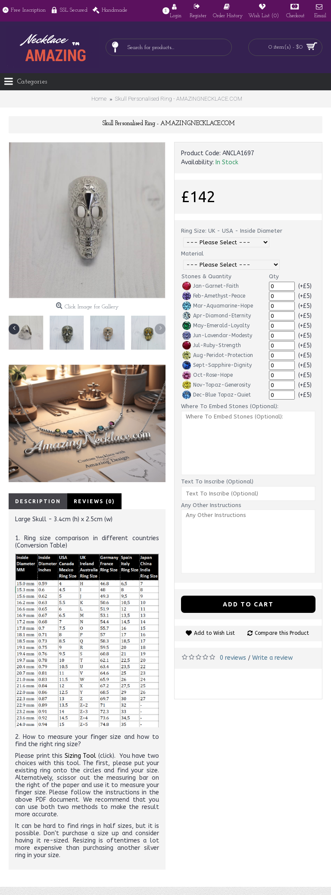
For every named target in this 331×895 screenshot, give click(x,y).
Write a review (272, 657)
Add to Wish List (214, 633)
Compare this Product (282, 633)
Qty (274, 276)
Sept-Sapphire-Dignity (217, 365)
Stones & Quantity (206, 276)
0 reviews (233, 657)
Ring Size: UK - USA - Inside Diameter (231, 231)
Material (192, 253)
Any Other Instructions (211, 505)
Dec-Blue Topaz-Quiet (216, 395)
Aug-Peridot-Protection (217, 355)
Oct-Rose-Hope (207, 375)
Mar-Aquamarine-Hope (217, 305)
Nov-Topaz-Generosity (216, 385)
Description (38, 501)
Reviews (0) (94, 501)
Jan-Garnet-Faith (210, 286)
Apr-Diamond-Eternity (216, 315)
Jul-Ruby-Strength (211, 345)
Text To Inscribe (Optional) (217, 481)
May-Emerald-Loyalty (216, 325)
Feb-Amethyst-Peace (213, 296)
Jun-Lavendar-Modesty (217, 335)
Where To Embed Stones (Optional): (229, 406)
